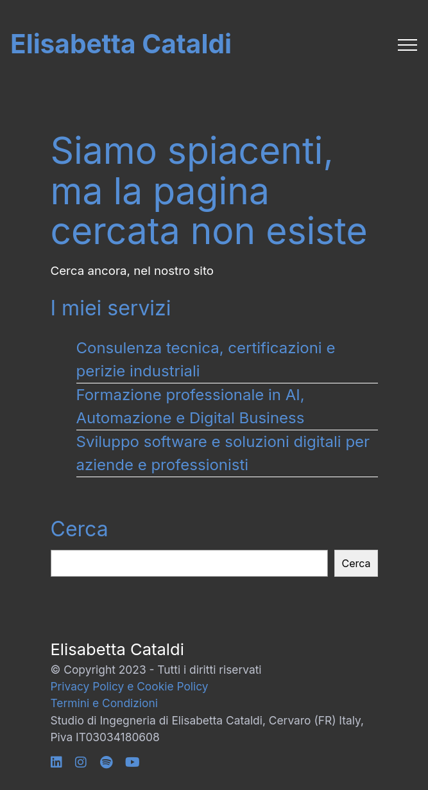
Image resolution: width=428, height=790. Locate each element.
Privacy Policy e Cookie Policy (130, 686)
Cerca (79, 528)
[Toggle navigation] (408, 45)
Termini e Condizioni (104, 703)
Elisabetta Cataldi (121, 44)
